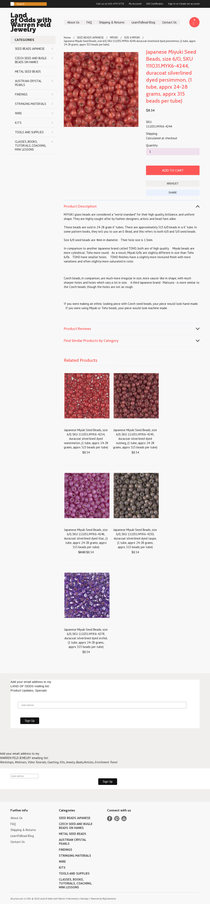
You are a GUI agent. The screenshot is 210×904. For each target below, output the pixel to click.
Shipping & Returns (111, 22)
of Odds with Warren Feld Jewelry (33, 23)
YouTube (124, 818)
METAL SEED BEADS (28, 71)
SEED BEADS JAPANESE (30, 49)
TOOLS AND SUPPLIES (29, 132)
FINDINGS (21, 94)
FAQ (89, 22)
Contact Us (169, 22)
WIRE (18, 113)
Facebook (109, 818)
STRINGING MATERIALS (30, 104)
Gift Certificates (154, 3)
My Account (135, 3)
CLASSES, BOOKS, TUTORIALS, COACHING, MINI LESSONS (30, 145)
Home (67, 37)
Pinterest (116, 818)
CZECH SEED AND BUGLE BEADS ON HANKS (31, 60)
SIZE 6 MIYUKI (132, 37)
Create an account (189, 3)
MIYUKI (114, 37)
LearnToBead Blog (143, 22)
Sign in (172, 3)
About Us (73, 22)
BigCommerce (109, 898)
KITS (18, 123)
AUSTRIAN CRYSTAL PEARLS (28, 83)
